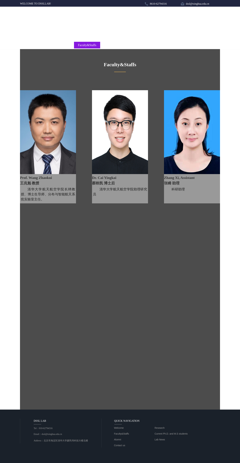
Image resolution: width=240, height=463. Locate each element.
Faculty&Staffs (87, 45)
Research (60, 45)
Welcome (33, 45)
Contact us (206, 45)
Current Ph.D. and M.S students (120, 45)
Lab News (180, 45)
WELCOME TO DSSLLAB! (35, 3)
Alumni (153, 45)
